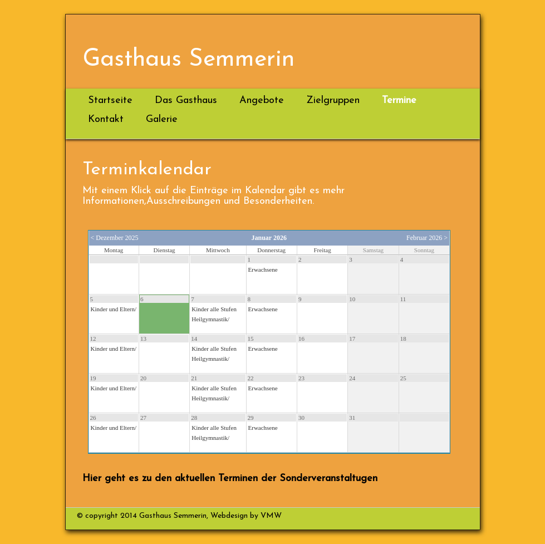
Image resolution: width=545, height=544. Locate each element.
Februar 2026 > (427, 238)
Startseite (110, 100)
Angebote (261, 100)
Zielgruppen (333, 100)
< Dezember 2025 (115, 238)
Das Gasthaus (186, 100)
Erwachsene (263, 269)
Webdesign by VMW (245, 516)
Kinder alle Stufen (214, 309)
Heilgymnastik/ (210, 319)
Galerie (162, 119)
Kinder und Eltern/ (113, 309)
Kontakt (106, 119)
